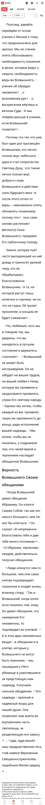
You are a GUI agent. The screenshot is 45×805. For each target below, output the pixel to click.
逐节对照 (31, 9)
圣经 (4, 9)
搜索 (11, 9)
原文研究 (20, 9)
